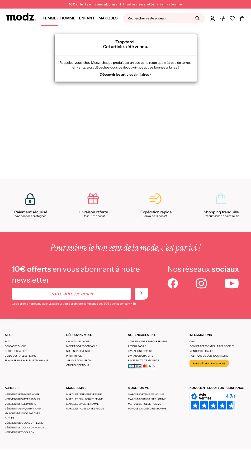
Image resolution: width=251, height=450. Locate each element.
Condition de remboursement (147, 341)
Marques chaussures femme (84, 399)
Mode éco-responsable (81, 346)
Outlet (9, 418)
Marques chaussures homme (147, 399)
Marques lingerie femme (82, 403)
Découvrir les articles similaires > (126, 74)
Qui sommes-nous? (78, 341)
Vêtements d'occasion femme (24, 422)
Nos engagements (78, 351)
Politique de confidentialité (208, 355)
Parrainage (74, 355)
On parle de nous (77, 365)
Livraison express (140, 351)
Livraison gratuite (140, 355)
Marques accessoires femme (85, 408)
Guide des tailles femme (20, 355)
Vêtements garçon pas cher (23, 408)
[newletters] (141, 294)
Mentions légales (201, 351)
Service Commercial (79, 360)
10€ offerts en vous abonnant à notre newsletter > (125, 4)
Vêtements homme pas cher (22, 399)
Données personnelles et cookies (211, 346)
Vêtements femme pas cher (22, 394)
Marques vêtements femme (84, 394)
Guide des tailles (16, 351)
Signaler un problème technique (26, 360)
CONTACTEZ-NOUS (15, 346)
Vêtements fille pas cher (21, 403)
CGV (192, 341)
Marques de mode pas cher (22, 413)
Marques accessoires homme (147, 408)
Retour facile (137, 346)
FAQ (7, 341)
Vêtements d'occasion (19, 432)
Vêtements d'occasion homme (24, 427)
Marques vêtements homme (146, 394)
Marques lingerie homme (144, 403)
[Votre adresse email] (71, 294)
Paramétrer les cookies (209, 363)
